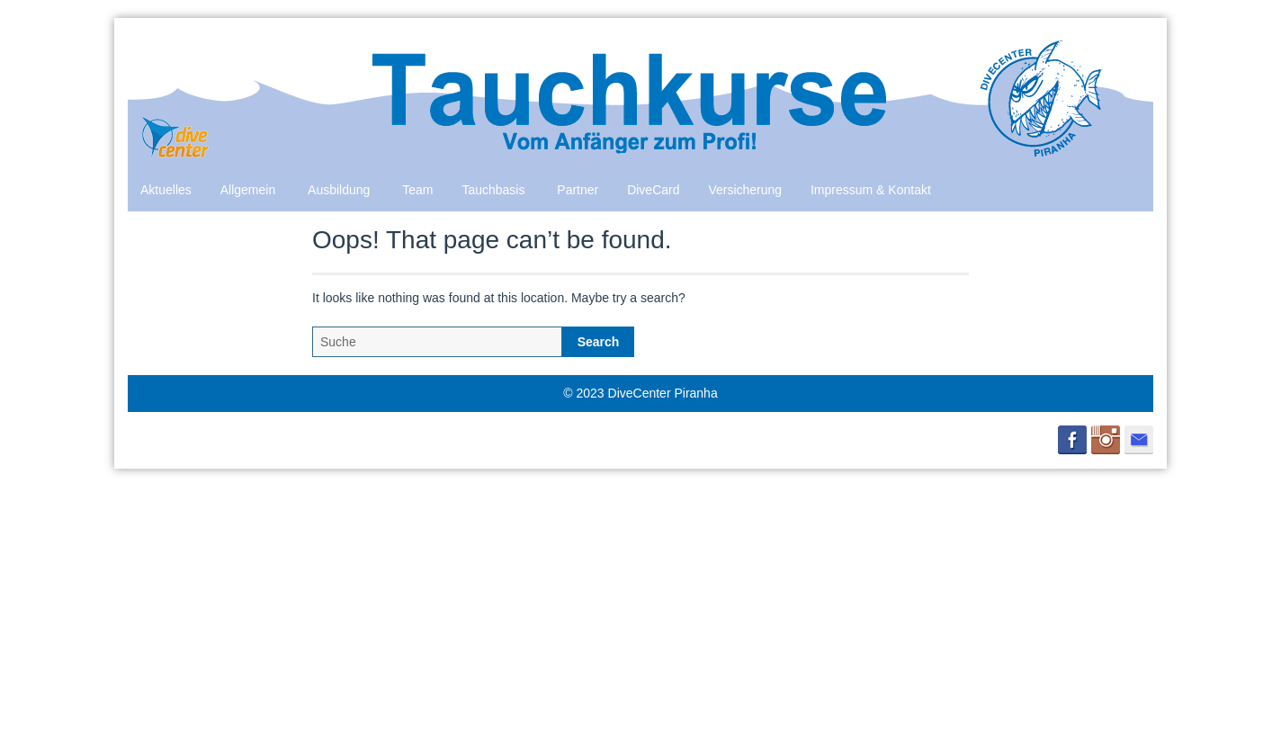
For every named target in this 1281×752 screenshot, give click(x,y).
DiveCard (653, 190)
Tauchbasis (492, 190)
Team (417, 190)
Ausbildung (339, 190)
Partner (577, 190)
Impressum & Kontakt (871, 190)
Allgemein (247, 190)
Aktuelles (166, 190)
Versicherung (745, 190)
